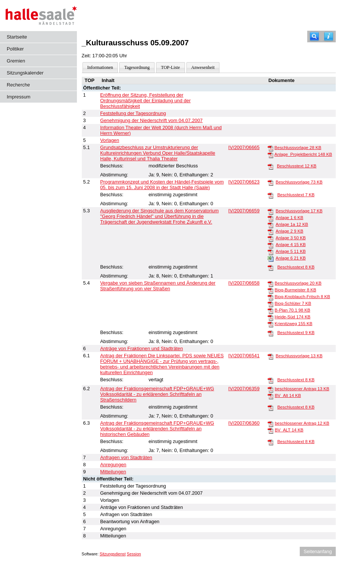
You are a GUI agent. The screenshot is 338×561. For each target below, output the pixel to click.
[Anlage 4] (270, 245)
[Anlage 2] (270, 231)
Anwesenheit (203, 67)
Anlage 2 (289, 231)
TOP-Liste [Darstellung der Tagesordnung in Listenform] (170, 67)
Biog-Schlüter (293, 303)
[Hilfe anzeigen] (328, 36)
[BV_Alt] (270, 396)
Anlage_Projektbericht (303, 154)
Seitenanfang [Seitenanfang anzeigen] (317, 551)
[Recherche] (314, 36)
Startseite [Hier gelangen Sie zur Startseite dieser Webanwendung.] (17, 37)
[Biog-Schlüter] (270, 303)
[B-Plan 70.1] (270, 310)
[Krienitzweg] (270, 324)
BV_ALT (289, 430)
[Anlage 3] (270, 238)
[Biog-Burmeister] (270, 290)
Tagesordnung (137, 67)
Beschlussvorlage (298, 147)
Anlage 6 (291, 258)
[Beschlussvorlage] (270, 148)
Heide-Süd (292, 317)
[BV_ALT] (270, 430)
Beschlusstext (297, 166)
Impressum (18, 97)
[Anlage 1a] (270, 224)
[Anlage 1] (270, 218)
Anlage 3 (291, 238)
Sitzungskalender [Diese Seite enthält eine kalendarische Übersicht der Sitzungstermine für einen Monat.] (25, 73)
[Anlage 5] (270, 251)
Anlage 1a (292, 224)
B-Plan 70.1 (292, 310)
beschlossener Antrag (302, 388)
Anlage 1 (289, 217)
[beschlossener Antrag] (270, 389)
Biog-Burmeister (295, 290)
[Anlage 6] (270, 258)
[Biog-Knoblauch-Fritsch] (270, 297)
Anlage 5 (291, 251)
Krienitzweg (293, 323)
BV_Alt (288, 395)
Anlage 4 (291, 244)
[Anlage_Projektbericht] (270, 154)
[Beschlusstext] (270, 166)
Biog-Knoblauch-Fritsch (302, 296)
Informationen (100, 67)
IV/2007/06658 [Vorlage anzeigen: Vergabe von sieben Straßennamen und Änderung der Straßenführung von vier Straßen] (244, 283)
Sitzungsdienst (113, 554)
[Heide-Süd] (270, 317)
